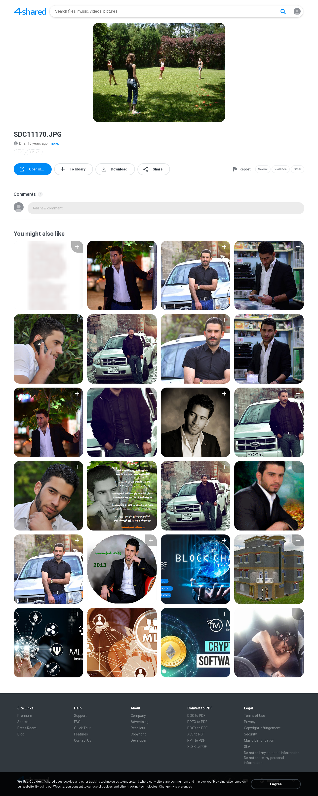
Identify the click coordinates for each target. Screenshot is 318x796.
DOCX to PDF (197, 728)
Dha (20, 143)
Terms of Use (254, 716)
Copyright (138, 734)
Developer (139, 740)
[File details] (48, 275)
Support (80, 716)
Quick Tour (82, 728)
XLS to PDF (195, 734)
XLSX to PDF (197, 747)
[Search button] (283, 11)
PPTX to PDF (197, 722)
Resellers (138, 728)
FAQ (77, 722)
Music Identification (259, 740)
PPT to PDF (196, 740)
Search (23, 722)
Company (138, 716)
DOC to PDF (196, 716)
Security (250, 734)
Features (81, 734)
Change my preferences (175, 786)
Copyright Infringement (262, 728)
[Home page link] (30, 11)
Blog (20, 734)
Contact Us (82, 740)
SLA (247, 747)
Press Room (27, 728)
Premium (24, 716)
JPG (19, 152)
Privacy (249, 722)
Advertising (140, 722)
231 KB (35, 152)
